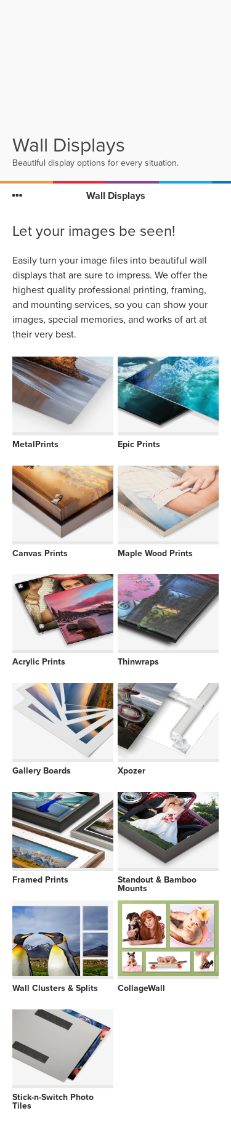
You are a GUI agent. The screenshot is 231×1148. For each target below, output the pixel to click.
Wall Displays (115, 196)
